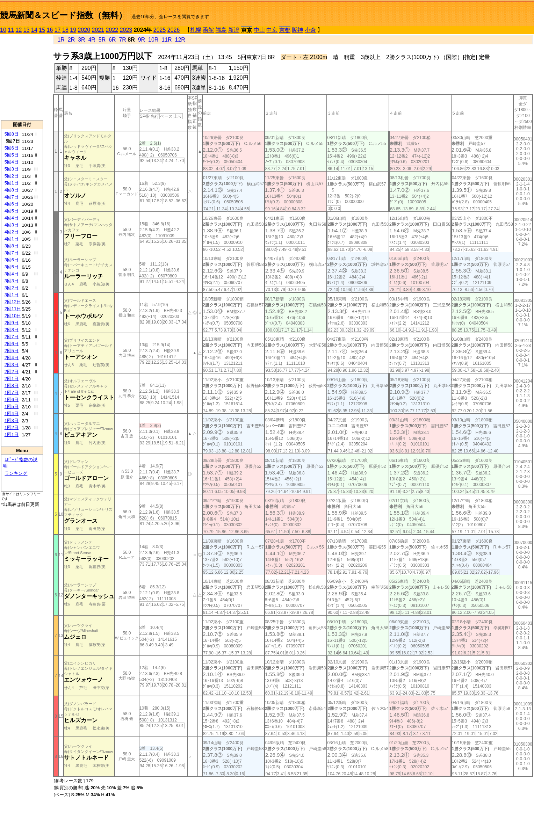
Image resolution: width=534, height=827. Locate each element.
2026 (173, 30)
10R (153, 40)
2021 (98, 30)
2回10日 (13, 315)
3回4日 (12, 273)
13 (26, 30)
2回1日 (12, 378)
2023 (126, 30)
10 (3, 30)
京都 (284, 30)
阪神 (297, 30)
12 (19, 30)
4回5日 (12, 210)
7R (122, 40)
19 (73, 30)
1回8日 (12, 385)
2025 (159, 30)
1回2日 (12, 427)
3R (81, 40)
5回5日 (12, 155)
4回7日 (12, 197)
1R (60, 40)
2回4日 (12, 357)
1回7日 (12, 392)
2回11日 (13, 308)
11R (166, 40)
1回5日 (12, 406)
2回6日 (12, 343)
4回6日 (12, 203)
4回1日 (12, 238)
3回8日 (12, 245)
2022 (112, 30)
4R (91, 40)
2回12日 (13, 301)
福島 (221, 30)
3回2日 (12, 287)
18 (65, 30)
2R (71, 40)
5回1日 (12, 183)
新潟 (233, 30)
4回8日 (12, 190)
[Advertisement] (22, 77)
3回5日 (12, 266)
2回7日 (12, 336)
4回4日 (12, 217)
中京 (271, 30)
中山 (259, 30)
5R (102, 40)
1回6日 (12, 399)
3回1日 (12, 294)
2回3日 (12, 364)
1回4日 (12, 413)
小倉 (310, 30)
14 (34, 30)
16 (50, 30)
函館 (208, 30)
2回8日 (12, 329)
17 (58, 30)
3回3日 (12, 280)
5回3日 (12, 169)
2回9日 (12, 322)
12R (180, 40)
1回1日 (12, 434)
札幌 (195, 30)
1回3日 (12, 420)
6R (112, 40)
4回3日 (12, 224)
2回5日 (12, 350)
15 (42, 30)
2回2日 (12, 371)
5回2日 (12, 176)
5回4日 (12, 162)
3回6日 (12, 259)
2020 (84, 30)
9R (141, 40)
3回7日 (12, 252)
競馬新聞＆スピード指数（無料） (63, 15)
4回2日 (12, 231)
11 (11, 30)
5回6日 (12, 148)
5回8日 (12, 134)
